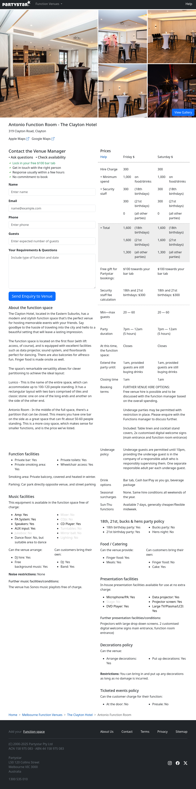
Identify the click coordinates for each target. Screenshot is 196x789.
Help (188, 4)
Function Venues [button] (48, 4)
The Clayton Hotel (80, 715)
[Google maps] (52, 139)
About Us (106, 731)
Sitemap (182, 731)
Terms (145, 731)
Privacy (162, 731)
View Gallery (183, 112)
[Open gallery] (122, 36)
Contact (127, 731)
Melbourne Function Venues (42, 715)
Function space (34, 731)
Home (13, 715)
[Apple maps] (27, 139)
